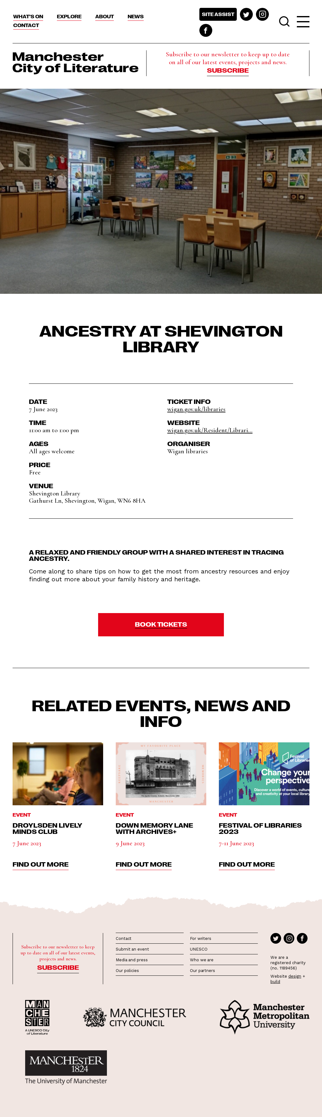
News (136, 16)
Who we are (202, 960)
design (294, 976)
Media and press (132, 960)
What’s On (28, 16)
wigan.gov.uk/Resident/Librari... (210, 430)
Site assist (218, 14)
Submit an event (132, 949)
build (275, 981)
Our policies (127, 970)
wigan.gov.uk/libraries (196, 409)
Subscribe (228, 70)
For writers (200, 938)
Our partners (202, 970)
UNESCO (198, 949)
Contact (26, 25)
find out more (41, 864)
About (104, 16)
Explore (69, 16)
